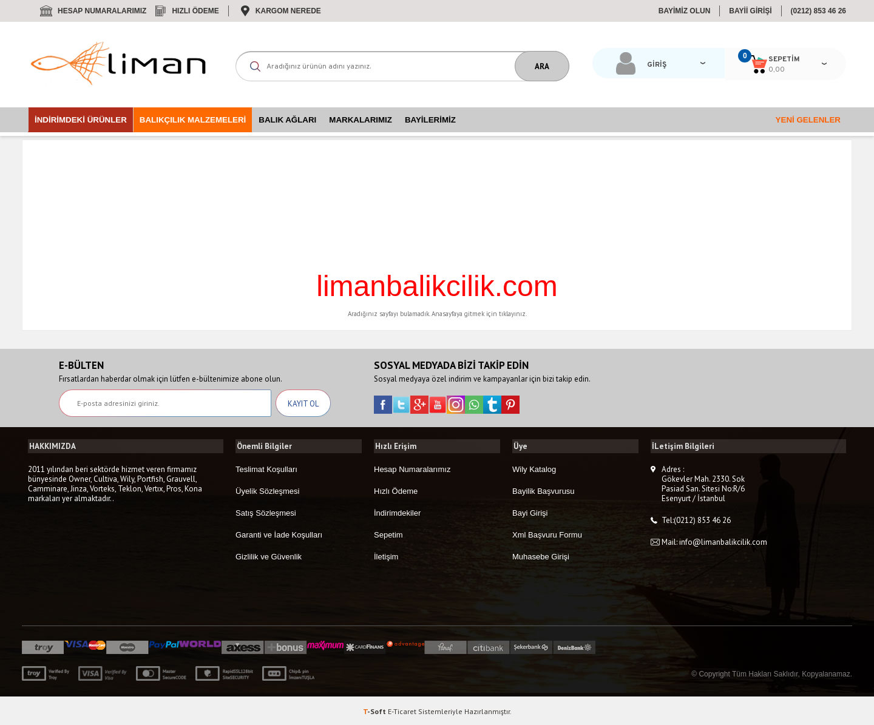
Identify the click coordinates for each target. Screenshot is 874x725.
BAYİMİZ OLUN (685, 11)
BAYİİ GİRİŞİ (750, 11)
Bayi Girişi (530, 511)
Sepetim (388, 533)
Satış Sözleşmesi (265, 511)
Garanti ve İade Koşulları (278, 533)
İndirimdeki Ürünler (81, 119)
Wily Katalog (534, 468)
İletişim (386, 555)
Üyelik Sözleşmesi (267, 489)
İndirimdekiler (397, 511)
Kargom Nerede (288, 11)
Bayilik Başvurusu (543, 489)
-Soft (375, 709)
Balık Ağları (287, 119)
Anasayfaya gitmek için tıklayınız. (479, 313)
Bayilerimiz (430, 119)
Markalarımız (360, 119)
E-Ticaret (402, 709)
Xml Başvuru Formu (547, 533)
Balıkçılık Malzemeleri (193, 119)
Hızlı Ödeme (195, 11)
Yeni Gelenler (808, 119)
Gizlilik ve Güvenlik (268, 555)
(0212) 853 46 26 (818, 11)
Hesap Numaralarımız (102, 11)
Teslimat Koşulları (266, 468)
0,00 (765, 70)
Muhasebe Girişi (540, 555)
